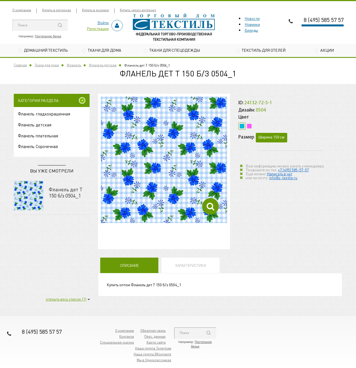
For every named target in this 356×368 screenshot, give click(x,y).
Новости (252, 18)
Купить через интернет (138, 10)
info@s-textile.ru (283, 177)
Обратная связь (153, 330)
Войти (103, 22)
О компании (21, 10)
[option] (164, 160)
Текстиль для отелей (264, 50)
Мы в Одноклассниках (154, 360)
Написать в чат (279, 173)
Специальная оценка (117, 342)
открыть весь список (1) (66, 298)
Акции (327, 50)
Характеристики (190, 265)
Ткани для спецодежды (174, 50)
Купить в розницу (95, 10)
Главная (20, 65)
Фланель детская (103, 65)
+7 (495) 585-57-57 (293, 169)
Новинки (252, 24)
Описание (129, 265)
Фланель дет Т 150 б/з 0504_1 (66, 192)
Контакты (126, 336)
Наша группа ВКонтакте (152, 354)
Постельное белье (48, 36)
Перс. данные (155, 336)
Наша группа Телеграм (153, 348)
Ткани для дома (104, 50)
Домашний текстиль (46, 50)
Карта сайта (156, 342)
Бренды (251, 30)
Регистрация (98, 28)
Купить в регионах (56, 10)
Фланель (74, 65)
